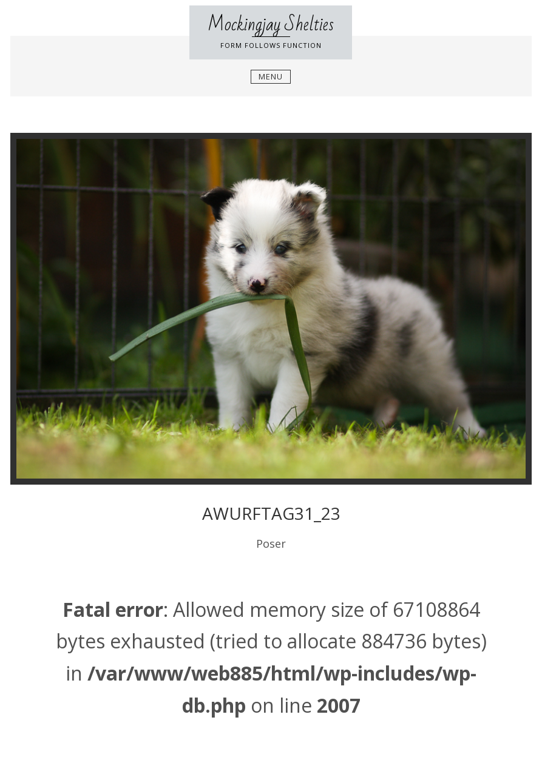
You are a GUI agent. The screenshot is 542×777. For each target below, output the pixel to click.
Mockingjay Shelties (271, 24)
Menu (271, 76)
